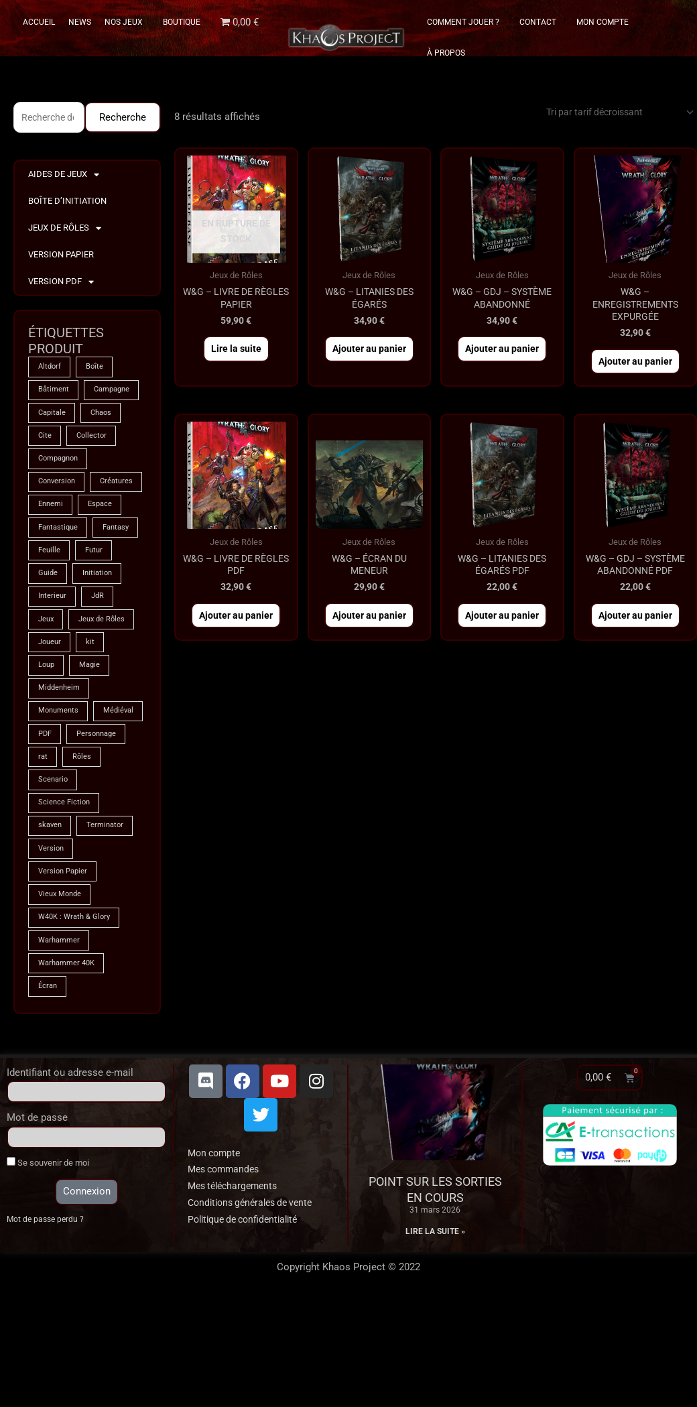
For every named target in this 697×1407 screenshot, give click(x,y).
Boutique (181, 22)
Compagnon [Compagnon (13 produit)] (61, 490)
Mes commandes (226, 1277)
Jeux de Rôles (64, 230)
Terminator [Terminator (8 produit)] (109, 924)
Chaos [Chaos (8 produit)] (106, 441)
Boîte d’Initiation (67, 203)
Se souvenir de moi (48, 1270)
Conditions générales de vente (255, 1310)
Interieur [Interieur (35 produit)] (111, 659)
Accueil (39, 22)
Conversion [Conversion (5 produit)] (58, 514)
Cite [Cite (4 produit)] (45, 466)
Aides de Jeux (63, 177)
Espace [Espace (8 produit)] (51, 562)
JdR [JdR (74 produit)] (45, 683)
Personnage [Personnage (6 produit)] (60, 852)
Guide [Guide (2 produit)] (94, 634)
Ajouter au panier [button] (368, 355)
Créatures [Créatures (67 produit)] (55, 538)
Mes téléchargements (236, 1294)
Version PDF (61, 284)
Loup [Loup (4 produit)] (47, 755)
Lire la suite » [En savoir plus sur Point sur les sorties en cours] (435, 1339)
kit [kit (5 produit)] (94, 731)
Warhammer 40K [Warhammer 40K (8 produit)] (69, 1069)
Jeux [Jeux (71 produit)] (87, 683)
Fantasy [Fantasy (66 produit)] (53, 610)
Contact (541, 22)
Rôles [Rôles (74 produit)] (48, 876)
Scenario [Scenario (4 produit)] (99, 876)
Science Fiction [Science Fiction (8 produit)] (65, 900)
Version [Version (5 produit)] (52, 948)
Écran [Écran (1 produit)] (48, 1093)
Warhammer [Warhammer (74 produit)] (61, 1045)
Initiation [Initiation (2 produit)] (54, 659)
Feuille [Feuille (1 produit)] (105, 610)
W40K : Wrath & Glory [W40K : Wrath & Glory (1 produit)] (77, 1021)
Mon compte (216, 1260)
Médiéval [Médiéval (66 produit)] (54, 828)
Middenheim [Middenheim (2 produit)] (60, 779)
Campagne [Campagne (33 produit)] (58, 417)
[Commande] (611, 113)
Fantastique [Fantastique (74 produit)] (60, 586)
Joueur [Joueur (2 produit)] (51, 731)
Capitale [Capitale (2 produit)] (53, 441)
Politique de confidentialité (248, 1327)
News (79, 22)
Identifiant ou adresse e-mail (70, 1180)
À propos (446, 53)
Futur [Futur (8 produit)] (48, 634)
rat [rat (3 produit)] (113, 852)
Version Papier (61, 256)
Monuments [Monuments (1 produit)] (60, 803)
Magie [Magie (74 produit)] (93, 755)
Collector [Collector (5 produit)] (94, 466)
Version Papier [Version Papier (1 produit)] (64, 972)
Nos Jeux (127, 22)
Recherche (122, 118)
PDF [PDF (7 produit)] (104, 828)
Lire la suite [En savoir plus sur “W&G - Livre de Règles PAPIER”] (236, 355)
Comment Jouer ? (466, 22)
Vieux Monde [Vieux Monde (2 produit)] (61, 996)
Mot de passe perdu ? (47, 1328)
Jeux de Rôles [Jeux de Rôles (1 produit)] (63, 707)
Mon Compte (602, 22)
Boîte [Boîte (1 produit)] (98, 369)
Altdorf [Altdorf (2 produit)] (50, 369)
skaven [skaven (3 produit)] (51, 924)
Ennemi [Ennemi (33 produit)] (113, 538)
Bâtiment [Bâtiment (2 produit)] (54, 393)
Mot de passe (37, 1225)
